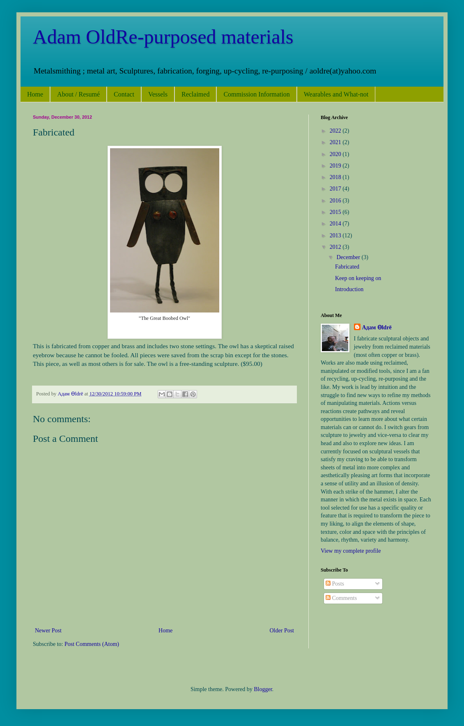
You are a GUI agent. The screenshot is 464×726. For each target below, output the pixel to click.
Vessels (158, 94)
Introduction (349, 289)
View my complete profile (351, 551)
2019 (336, 166)
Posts (335, 584)
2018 (336, 177)
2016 (336, 201)
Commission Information (256, 94)
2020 (336, 154)
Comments (341, 598)
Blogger (263, 689)
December (348, 257)
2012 (336, 247)
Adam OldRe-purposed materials (163, 37)
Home (35, 94)
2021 (336, 142)
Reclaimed (195, 94)
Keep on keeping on (358, 278)
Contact (124, 94)
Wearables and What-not (336, 94)
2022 (336, 131)
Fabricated (347, 267)
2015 (336, 212)
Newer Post (48, 630)
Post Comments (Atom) (91, 644)
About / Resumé (78, 94)
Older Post (282, 630)
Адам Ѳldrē (377, 327)
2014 (336, 224)
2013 (336, 235)
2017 (336, 189)
